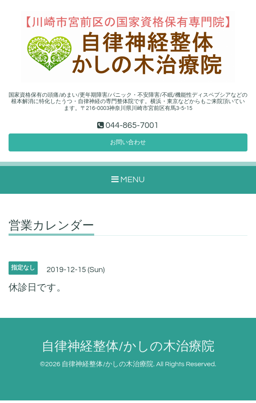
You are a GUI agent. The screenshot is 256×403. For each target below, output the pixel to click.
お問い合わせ (128, 143)
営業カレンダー (51, 228)
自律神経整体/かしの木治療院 (128, 349)
